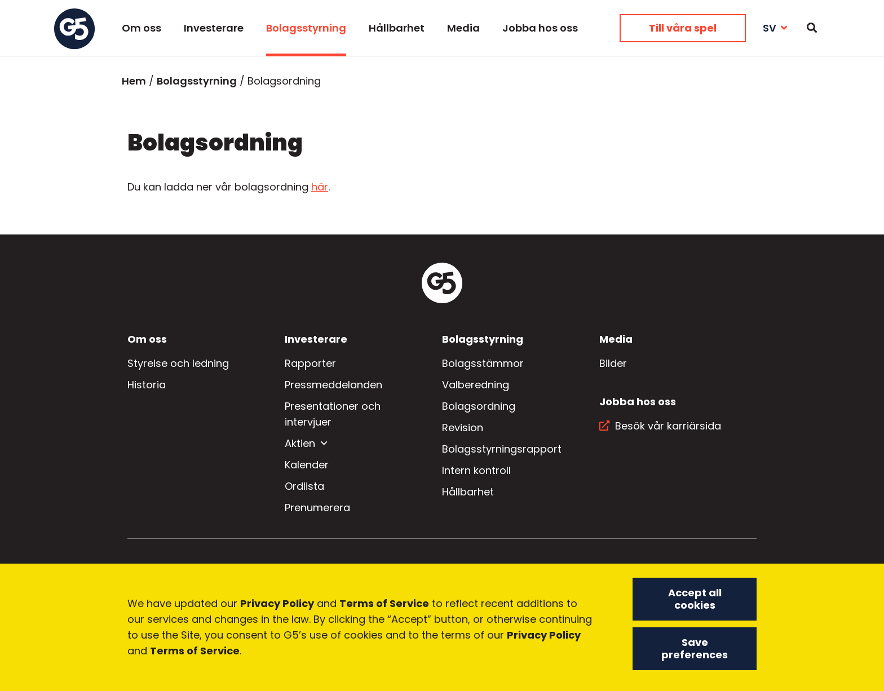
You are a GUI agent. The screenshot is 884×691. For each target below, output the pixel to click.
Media (463, 28)
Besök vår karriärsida (668, 426)
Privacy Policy (277, 604)
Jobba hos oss (540, 28)
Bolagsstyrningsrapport (502, 449)
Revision (462, 427)
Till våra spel (683, 28)
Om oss (141, 28)
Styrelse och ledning (178, 363)
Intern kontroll (476, 470)
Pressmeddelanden (333, 385)
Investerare (214, 28)
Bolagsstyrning (306, 28)
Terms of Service (384, 604)
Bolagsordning (478, 406)
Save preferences (694, 649)
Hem (134, 81)
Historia (146, 385)
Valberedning (475, 385)
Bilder (613, 363)
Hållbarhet (397, 28)
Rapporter (310, 363)
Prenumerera (317, 507)
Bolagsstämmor (483, 363)
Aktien (300, 443)
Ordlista (304, 486)
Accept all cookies (695, 600)
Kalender (307, 465)
